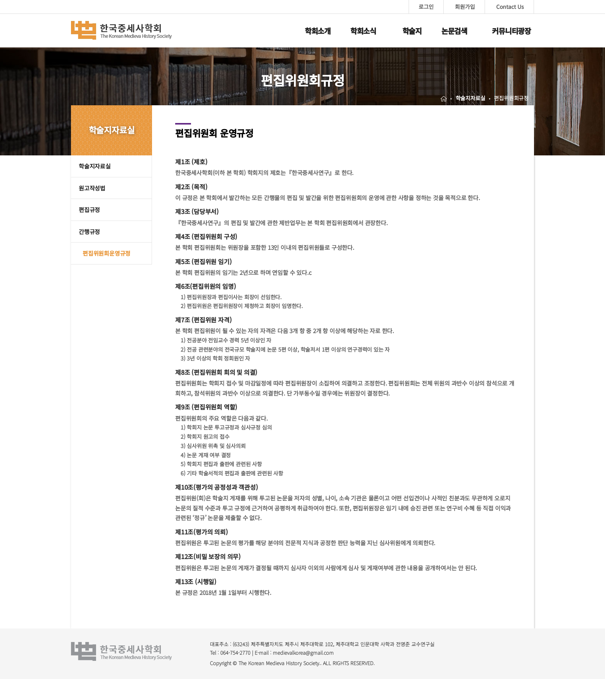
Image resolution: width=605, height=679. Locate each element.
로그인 (426, 6)
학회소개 (318, 30)
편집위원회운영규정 (106, 253)
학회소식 (363, 30)
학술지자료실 (95, 166)
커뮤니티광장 (511, 30)
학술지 (412, 30)
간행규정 (89, 231)
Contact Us (510, 6)
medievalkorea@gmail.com (303, 652)
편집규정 (89, 210)
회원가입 (465, 6)
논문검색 (454, 30)
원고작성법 (92, 188)
